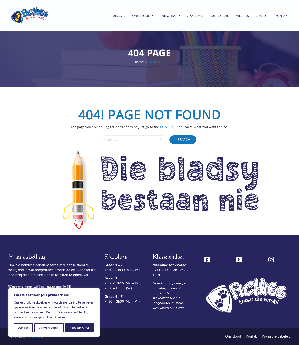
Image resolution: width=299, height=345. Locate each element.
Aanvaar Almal (80, 328)
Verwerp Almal (49, 328)
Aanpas (23, 328)
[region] (54, 312)
